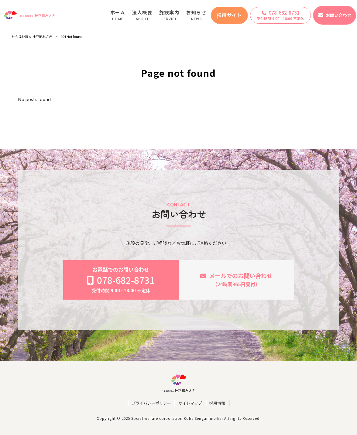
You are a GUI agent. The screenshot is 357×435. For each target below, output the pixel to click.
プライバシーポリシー (151, 403)
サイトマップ (190, 403)
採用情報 (217, 403)
